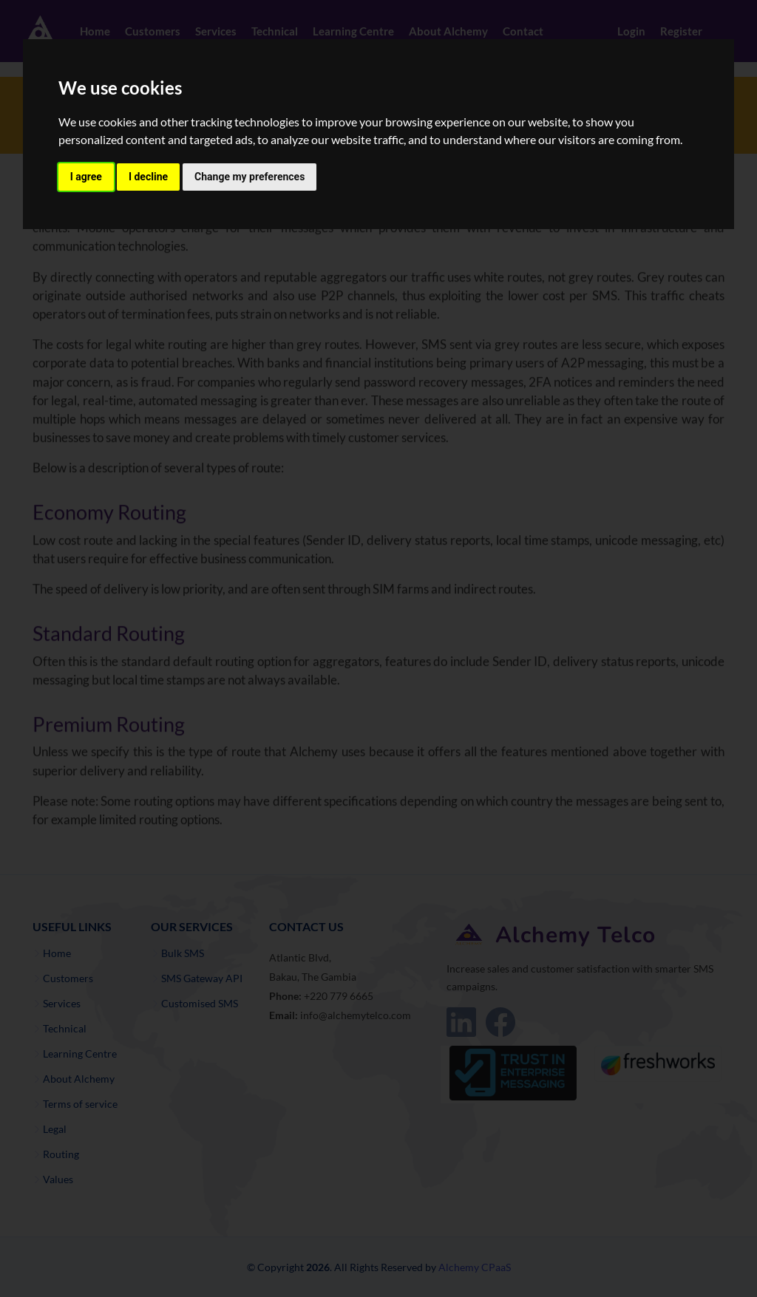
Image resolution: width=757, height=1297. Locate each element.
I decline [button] (148, 177)
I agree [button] (86, 177)
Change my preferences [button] (249, 177)
